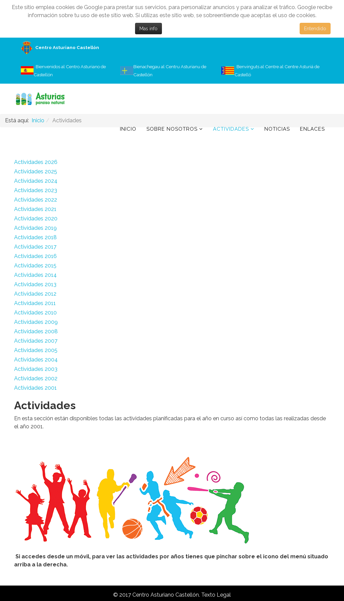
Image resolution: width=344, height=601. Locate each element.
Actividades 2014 (35, 275)
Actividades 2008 (36, 331)
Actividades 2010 (35, 312)
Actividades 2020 (35, 218)
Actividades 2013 (35, 284)
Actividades (231, 129)
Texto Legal (216, 595)
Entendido (315, 28)
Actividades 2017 (35, 247)
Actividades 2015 (35, 265)
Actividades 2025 (35, 171)
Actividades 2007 (35, 341)
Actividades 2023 (35, 190)
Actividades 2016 (35, 256)
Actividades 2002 (35, 378)
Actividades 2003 (35, 369)
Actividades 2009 (36, 322)
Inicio (128, 129)
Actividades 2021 (35, 209)
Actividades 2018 (35, 237)
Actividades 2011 (35, 303)
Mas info (148, 28)
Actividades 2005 (35, 350)
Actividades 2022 (35, 200)
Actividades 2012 (35, 294)
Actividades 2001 (35, 388)
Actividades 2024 (35, 181)
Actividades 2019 (35, 228)
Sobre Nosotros (172, 129)
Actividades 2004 (36, 359)
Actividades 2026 (35, 162)
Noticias (277, 129)
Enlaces (312, 129)
